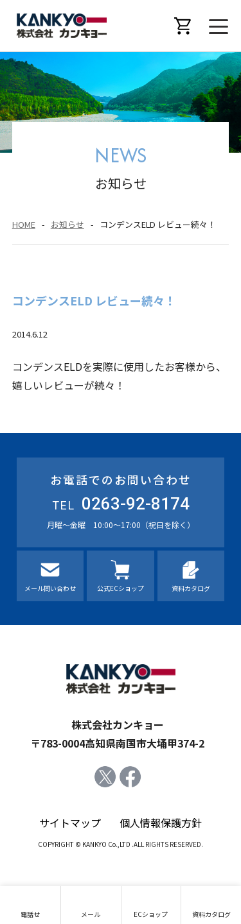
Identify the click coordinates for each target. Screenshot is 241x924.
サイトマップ (70, 822)
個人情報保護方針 (161, 822)
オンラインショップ (183, 25)
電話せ (30, 914)
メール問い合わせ (50, 588)
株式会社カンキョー (61, 25)
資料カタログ (191, 588)
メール (90, 914)
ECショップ (151, 914)
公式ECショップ (120, 588)
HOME (23, 224)
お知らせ (67, 224)
